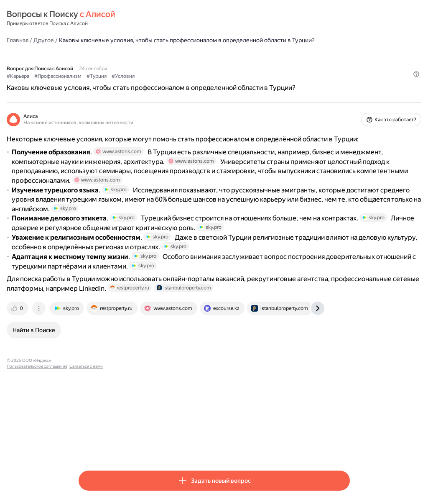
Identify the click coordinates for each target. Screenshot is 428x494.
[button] (345, 98)
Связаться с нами (206, 447)
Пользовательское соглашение (157, 447)
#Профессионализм (129, 84)
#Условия (194, 84)
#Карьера (90, 84)
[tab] (90, 395)
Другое (115, 39)
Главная (89, 39)
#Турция (168, 84)
